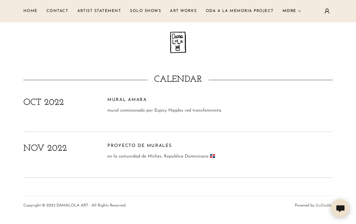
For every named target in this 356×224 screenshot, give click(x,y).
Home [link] (30, 11)
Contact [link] (57, 11)
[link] (178, 42)
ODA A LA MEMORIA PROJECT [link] (240, 11)
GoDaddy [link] (324, 205)
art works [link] (183, 11)
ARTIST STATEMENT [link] (99, 11)
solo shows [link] (145, 11)
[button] (292, 11)
